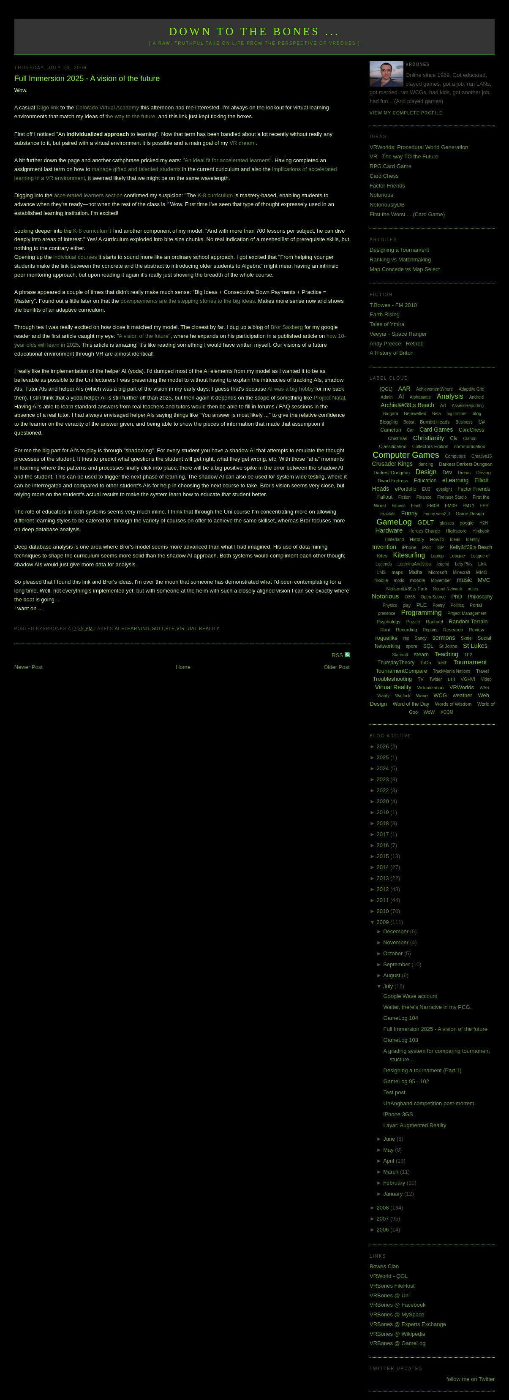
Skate (466, 638)
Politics (457, 605)
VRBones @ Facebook (397, 1305)
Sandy (421, 638)
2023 (384, 779)
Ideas (455, 539)
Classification (392, 446)
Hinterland (394, 539)
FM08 (433, 505)
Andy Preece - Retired (397, 343)
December (396, 931)
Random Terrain (468, 621)
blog (477, 413)
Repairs (430, 630)
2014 (384, 867)
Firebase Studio (452, 497)
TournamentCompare (401, 671)
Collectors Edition (430, 446)
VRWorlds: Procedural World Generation (419, 147)
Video (486, 679)
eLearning (135, 628)
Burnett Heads (434, 421)
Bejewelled (415, 413)
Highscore (456, 530)
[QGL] (386, 388)
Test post (395, 1092)
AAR (404, 388)
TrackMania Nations (452, 671)
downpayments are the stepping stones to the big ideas (187, 301)
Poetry (439, 605)
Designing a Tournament (399, 250)
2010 (384, 911)
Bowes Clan (384, 1266)
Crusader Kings (392, 463)
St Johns (448, 646)
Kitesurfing (409, 555)
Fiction (404, 497)
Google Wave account (410, 996)
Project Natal (329, 397)
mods (399, 580)
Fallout (384, 497)
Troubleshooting (392, 679)
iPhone (409, 547)
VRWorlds (461, 687)
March (391, 1172)
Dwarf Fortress (393, 480)
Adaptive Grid (472, 389)
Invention (384, 547)
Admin (386, 397)
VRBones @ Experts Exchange (408, 1324)
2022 (384, 790)
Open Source (433, 597)
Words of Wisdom (453, 704)
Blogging (389, 421)
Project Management (466, 613)
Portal (476, 605)
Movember (441, 580)
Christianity (428, 437)
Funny (409, 513)
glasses (447, 523)
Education (425, 481)
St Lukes (475, 645)
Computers (455, 456)
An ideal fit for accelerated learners (227, 160)
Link (482, 563)
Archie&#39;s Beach (407, 405)
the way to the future (130, 116)
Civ (453, 438)
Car (410, 430)
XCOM (447, 712)
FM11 (468, 505)
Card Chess (384, 176)
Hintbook (480, 531)
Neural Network (447, 589)
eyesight (444, 489)
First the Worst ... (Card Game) (407, 214)
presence (386, 613)
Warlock (403, 695)
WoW (429, 712)
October (393, 953)
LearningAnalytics (414, 564)
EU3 (426, 489)
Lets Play (463, 564)
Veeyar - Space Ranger (398, 334)
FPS (484, 505)
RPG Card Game (390, 166)
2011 (384, 900)
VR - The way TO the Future (404, 156)
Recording (406, 629)
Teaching (446, 654)
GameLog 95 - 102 (406, 1081)
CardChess (471, 430)
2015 (384, 856)
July (389, 986)
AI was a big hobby (290, 389)
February (395, 1183)
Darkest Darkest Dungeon (466, 464)
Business (464, 422)
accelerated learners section (88, 195)
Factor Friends (387, 185)
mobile (381, 580)
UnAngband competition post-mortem (429, 1103)
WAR (485, 687)
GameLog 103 (401, 1040)
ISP (440, 547)
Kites (382, 555)
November (396, 942)
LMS (381, 572)
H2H (483, 523)
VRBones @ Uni (390, 1295)
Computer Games (406, 454)
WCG (440, 695)
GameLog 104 (401, 1018)
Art (443, 405)
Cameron (390, 430)
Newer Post (28, 667)
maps (397, 572)
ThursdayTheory (396, 663)
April (389, 1161)
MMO (481, 572)
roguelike (386, 638)
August (392, 975)
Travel (482, 671)
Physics (390, 605)
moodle (417, 580)
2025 (384, 757)
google (467, 522)
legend (443, 564)
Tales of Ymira (387, 324)
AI (117, 628)
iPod (426, 547)
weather (462, 695)
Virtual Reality (198, 628)
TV (421, 679)
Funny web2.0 (436, 513)
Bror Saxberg (286, 327)
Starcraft (400, 654)
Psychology (388, 621)
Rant (385, 629)
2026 (384, 746)
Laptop (437, 556)
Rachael (434, 621)
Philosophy (480, 597)
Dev (447, 472)
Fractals (387, 513)
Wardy (383, 695)
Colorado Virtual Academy (107, 107)
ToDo (425, 662)
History (417, 539)
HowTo (437, 539)
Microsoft (437, 572)
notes (473, 589)
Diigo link (47, 107)
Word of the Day (411, 704)
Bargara (390, 413)
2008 (384, 1207)
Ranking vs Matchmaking (400, 259)
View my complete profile (406, 113)
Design (426, 472)
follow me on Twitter (470, 1379)
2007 (384, 1218)
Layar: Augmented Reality (415, 1125)
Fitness (398, 505)
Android (476, 397)
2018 (384, 823)
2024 (384, 768)
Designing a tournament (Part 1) (423, 1070)
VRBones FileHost (392, 1286)
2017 (384, 834)
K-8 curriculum (215, 195)
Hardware (389, 530)
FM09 (451, 505)
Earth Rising (385, 314)
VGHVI (468, 679)
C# (481, 422)
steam (421, 654)
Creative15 (481, 456)
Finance (424, 497)
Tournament (470, 662)
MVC (484, 580)
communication (469, 446)
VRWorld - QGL (389, 1276)
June (390, 1139)
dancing (426, 464)
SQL (428, 646)
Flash (416, 505)
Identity (472, 539)
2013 (384, 878)
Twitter (436, 679)
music (464, 579)
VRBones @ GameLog (397, 1343)
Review (476, 629)
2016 (384, 845)
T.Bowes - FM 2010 (393, 305)
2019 (384, 812)
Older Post (336, 667)
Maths (415, 572)
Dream (464, 472)
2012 (384, 889)
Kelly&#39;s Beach (470, 547)
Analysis (450, 396)
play (407, 605)
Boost (408, 422)
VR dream (241, 143)
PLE (170, 628)
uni (451, 679)
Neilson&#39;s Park (407, 588)
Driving (483, 472)
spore (412, 646)
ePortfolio (405, 489)
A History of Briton (392, 353)
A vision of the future (144, 336)
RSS (338, 655)
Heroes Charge (424, 530)
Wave (422, 695)
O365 (410, 597)
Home (183, 667)
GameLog (393, 521)
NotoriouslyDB (387, 204)
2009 (384, 922)
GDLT (158, 628)
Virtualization (430, 687)
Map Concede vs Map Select (405, 269)
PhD (457, 596)
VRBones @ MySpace (397, 1314)
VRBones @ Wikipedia (397, 1334)
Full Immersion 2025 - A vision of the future (87, 78)
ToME (442, 663)
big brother (456, 413)
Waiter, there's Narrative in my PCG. (428, 1007)
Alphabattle (420, 397)
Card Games (436, 429)
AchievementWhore (434, 389)
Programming (421, 612)
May (389, 1150)
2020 (384, 801)
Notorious (381, 195)
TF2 (468, 654)
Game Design (470, 513)
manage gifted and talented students (136, 169)
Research (453, 629)
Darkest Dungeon (392, 472)
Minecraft (461, 572)
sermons (444, 637)
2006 (384, 1229)
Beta (436, 413)
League (457, 555)
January (393, 1194)
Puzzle (413, 621)
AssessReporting (468, 405)
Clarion (469, 438)
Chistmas (397, 438)
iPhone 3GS (398, 1114)
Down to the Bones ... (254, 31)
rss (406, 638)
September (397, 964)
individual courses (75, 257)
